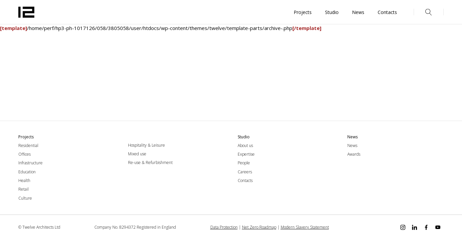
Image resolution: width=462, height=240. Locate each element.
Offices (24, 154)
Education (27, 172)
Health (24, 180)
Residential (28, 145)
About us (245, 145)
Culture (25, 198)
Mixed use (137, 154)
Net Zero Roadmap (259, 227)
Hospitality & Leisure (146, 145)
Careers (245, 172)
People (244, 163)
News (352, 145)
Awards (353, 154)
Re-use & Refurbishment (150, 162)
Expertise (246, 154)
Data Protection (224, 227)
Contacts (245, 180)
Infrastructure (30, 163)
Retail (23, 189)
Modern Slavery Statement (305, 227)
